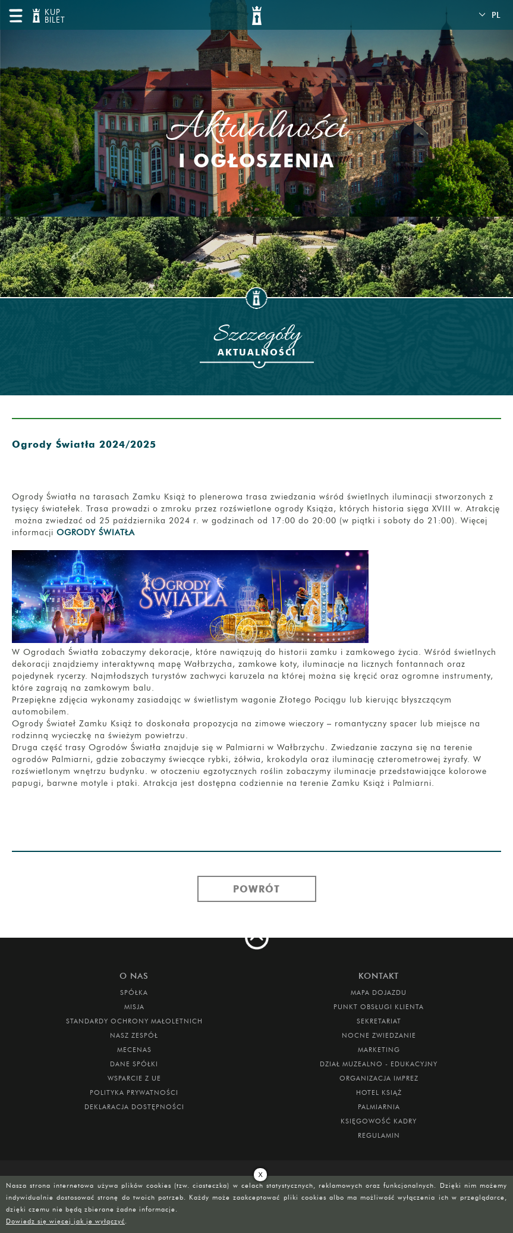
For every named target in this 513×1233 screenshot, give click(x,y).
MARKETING (379, 1049)
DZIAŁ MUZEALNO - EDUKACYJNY (379, 1064)
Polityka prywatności (134, 1092)
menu (15, 15)
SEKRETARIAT (379, 1021)
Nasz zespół (134, 1035)
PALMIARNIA (379, 1107)
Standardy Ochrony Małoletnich (134, 1021)
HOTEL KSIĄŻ (379, 1092)
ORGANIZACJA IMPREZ (378, 1078)
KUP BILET (53, 16)
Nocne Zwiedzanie (379, 1035)
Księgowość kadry (379, 1121)
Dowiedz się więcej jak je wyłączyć (65, 1221)
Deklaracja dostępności (134, 1107)
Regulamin (379, 1135)
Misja (134, 1007)
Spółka (134, 992)
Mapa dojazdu (379, 992)
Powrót (256, 889)
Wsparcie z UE (134, 1078)
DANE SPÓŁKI (134, 1064)
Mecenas (134, 1049)
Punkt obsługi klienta (378, 1007)
